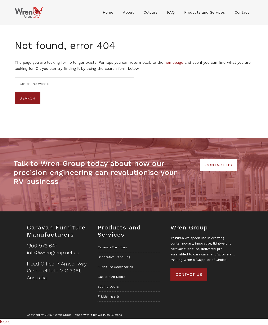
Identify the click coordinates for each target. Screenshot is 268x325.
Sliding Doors (108, 287)
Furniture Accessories (115, 267)
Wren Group (32, 12)
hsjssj (5, 322)
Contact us (188, 274)
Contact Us (218, 165)
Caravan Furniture (112, 247)
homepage (174, 62)
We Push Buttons (110, 314)
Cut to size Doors (111, 277)
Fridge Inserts (109, 296)
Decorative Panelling (114, 257)
